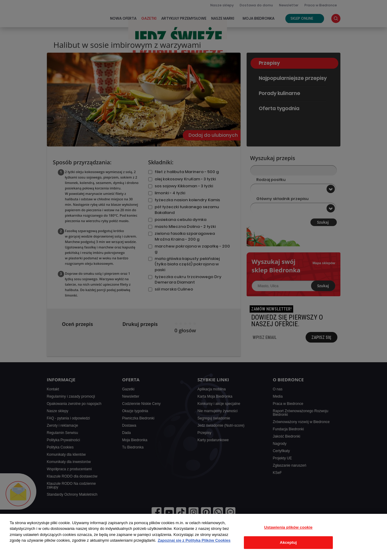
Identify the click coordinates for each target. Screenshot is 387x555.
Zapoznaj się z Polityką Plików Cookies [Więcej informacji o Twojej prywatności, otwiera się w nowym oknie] (194, 540)
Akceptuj (288, 542)
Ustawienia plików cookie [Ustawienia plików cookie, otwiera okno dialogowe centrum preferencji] (288, 527)
